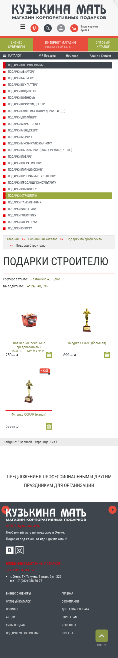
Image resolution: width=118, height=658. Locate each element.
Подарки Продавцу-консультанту (32, 182)
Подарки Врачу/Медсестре (27, 104)
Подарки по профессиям (26, 65)
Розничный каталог (42, 239)
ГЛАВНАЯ (68, 593)
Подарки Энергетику (23, 222)
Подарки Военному (22, 97)
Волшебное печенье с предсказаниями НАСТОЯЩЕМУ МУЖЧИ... (29, 347)
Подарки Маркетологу (24, 124)
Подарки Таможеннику (24, 202)
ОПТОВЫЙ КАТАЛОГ (18, 601)
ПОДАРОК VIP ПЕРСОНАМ (22, 633)
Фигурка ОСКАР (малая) (29, 414)
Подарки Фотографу (22, 209)
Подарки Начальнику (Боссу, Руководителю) (40, 150)
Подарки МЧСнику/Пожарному (30, 143)
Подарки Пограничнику (25, 163)
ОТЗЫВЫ (67, 633)
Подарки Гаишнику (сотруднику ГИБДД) (37, 111)
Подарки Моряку (20, 137)
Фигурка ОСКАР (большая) (87, 343)
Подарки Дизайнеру (22, 117)
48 (39, 286)
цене (56, 279)
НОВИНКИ (12, 609)
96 (46, 286)
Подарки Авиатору (21, 71)
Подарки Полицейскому (25, 169)
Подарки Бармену (21, 78)
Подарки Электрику (22, 215)
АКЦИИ (10, 617)
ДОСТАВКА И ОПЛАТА (75, 609)
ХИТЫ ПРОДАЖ (16, 625)
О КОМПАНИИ (70, 601)
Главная (13, 239)
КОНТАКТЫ (69, 625)
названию (40, 279)
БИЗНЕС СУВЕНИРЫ (18, 593)
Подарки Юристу (20, 228)
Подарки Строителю (22, 195)
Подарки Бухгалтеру (23, 84)
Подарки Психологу (22, 189)
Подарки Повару (20, 156)
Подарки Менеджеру (23, 130)
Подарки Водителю (22, 91)
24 (30, 286)
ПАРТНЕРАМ (69, 617)
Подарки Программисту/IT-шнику (32, 176)
